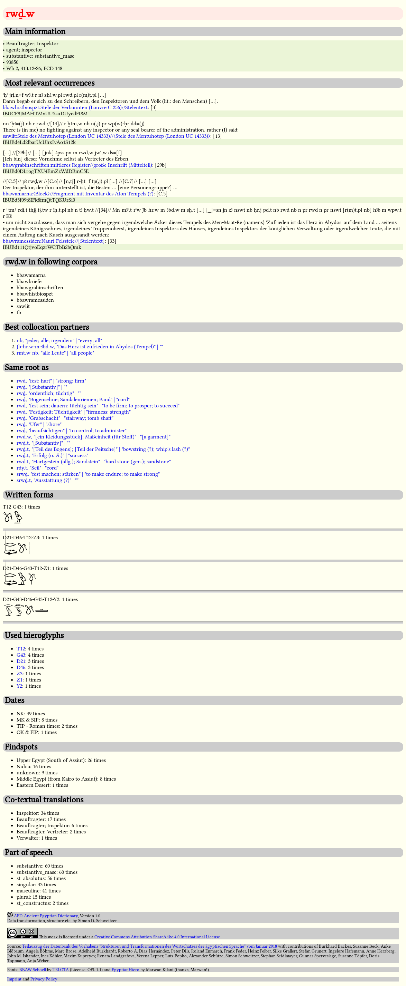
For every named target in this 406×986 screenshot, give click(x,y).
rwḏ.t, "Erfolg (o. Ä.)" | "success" (52, 455)
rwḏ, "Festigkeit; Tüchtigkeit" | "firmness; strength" (74, 412)
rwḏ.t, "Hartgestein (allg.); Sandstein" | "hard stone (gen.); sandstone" (94, 461)
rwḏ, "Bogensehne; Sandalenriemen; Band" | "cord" (73, 399)
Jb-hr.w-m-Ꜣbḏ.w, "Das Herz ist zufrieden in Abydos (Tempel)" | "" (90, 347)
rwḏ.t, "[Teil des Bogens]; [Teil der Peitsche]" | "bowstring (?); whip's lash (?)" (103, 449)
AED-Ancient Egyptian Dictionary (46, 916)
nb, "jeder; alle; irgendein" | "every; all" (59, 340)
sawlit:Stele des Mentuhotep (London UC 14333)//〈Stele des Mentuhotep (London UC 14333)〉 (106, 136)
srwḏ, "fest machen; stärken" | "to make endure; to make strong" (88, 474)
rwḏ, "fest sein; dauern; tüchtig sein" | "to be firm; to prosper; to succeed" (98, 406)
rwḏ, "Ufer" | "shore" (39, 424)
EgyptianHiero (125, 969)
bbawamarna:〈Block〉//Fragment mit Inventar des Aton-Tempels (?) (78, 194)
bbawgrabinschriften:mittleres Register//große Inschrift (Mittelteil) (77, 165)
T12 (21, 649)
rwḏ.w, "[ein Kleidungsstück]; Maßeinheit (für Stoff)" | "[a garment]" (93, 437)
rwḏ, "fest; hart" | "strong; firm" (51, 381)
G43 (21, 655)
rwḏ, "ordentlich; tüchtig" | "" (49, 393)
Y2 (19, 686)
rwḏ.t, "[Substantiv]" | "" (43, 443)
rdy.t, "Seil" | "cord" (37, 468)
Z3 (19, 673)
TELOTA (61, 969)
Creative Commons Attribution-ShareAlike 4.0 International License (157, 937)
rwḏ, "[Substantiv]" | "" (42, 387)
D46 (21, 667)
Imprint (14, 979)
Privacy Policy (43, 979)
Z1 (19, 680)
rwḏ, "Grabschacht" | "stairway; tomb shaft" (65, 418)
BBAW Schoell (32, 969)
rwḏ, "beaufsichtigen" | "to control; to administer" (72, 430)
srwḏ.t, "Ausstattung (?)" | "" (48, 480)
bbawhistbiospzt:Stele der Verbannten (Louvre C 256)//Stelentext (75, 107)
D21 (21, 661)
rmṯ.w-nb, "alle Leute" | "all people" (55, 353)
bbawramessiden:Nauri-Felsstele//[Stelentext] (54, 241)
